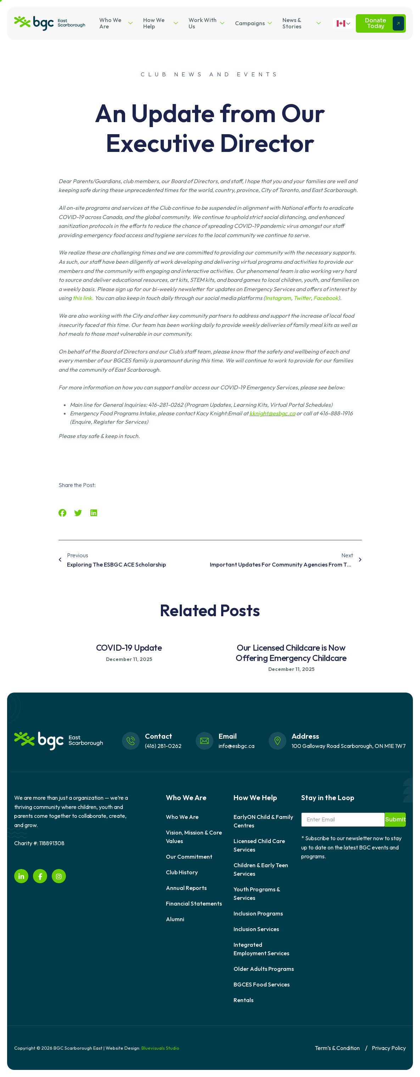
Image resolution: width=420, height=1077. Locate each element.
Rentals (243, 1000)
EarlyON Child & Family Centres (263, 821)
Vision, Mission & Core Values (194, 836)
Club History (182, 872)
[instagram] (59, 876)
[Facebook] (40, 876)
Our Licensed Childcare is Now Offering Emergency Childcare (291, 652)
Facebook (325, 297)
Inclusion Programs (258, 913)
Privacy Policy (389, 1047)
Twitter (302, 297)
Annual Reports (186, 887)
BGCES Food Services (262, 984)
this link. (83, 297)
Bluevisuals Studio (160, 1048)
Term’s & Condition (337, 1047)
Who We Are (116, 23)
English (341, 23)
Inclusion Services (256, 929)
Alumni (175, 919)
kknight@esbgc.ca (272, 413)
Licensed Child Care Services (259, 845)
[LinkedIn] (21, 876)
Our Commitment (189, 856)
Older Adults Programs (264, 968)
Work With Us (206, 23)
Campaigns (253, 23)
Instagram (278, 297)
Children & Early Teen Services (261, 869)
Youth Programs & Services (257, 893)
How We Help (160, 23)
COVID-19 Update (129, 647)
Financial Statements (194, 903)
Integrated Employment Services (261, 949)
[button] (62, 513)
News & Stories (301, 23)
